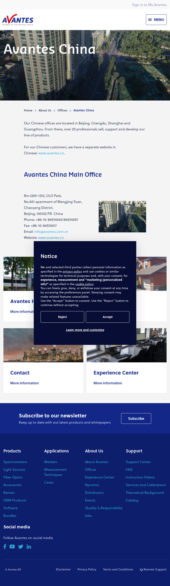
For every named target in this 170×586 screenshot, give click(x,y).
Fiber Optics (12, 477)
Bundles (9, 515)
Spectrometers (15, 461)
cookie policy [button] (84, 284)
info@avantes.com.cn (51, 231)
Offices (62, 110)
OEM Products (14, 500)
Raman (9, 492)
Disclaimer (63, 569)
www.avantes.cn (51, 152)
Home (28, 110)
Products (12, 451)
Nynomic (92, 484)
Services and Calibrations (146, 484)
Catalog (132, 500)
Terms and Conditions (118, 569)
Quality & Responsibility (104, 507)
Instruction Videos (140, 477)
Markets (50, 461)
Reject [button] (62, 317)
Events (90, 500)
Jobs (88, 515)
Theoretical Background (145, 492)
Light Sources (14, 469)
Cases (48, 482)
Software (10, 507)
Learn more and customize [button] (85, 330)
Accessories (12, 484)
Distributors (94, 492)
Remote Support (153, 569)
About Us (45, 110)
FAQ (129, 469)
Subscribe (136, 418)
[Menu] (156, 19)
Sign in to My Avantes (149, 4)
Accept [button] (108, 317)
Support (134, 451)
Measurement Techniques (55, 472)
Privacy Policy (87, 569)
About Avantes (96, 461)
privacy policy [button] (72, 271)
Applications (56, 451)
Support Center (138, 461)
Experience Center (99, 477)
